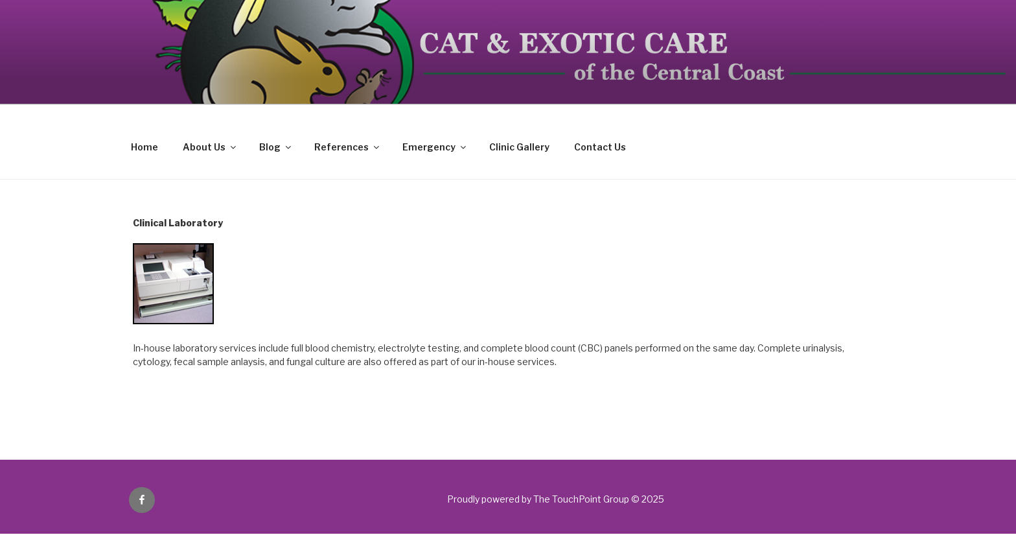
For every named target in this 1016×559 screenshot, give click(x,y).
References (347, 146)
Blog (276, 146)
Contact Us (600, 146)
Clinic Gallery (519, 146)
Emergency (435, 146)
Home (144, 146)
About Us (210, 146)
